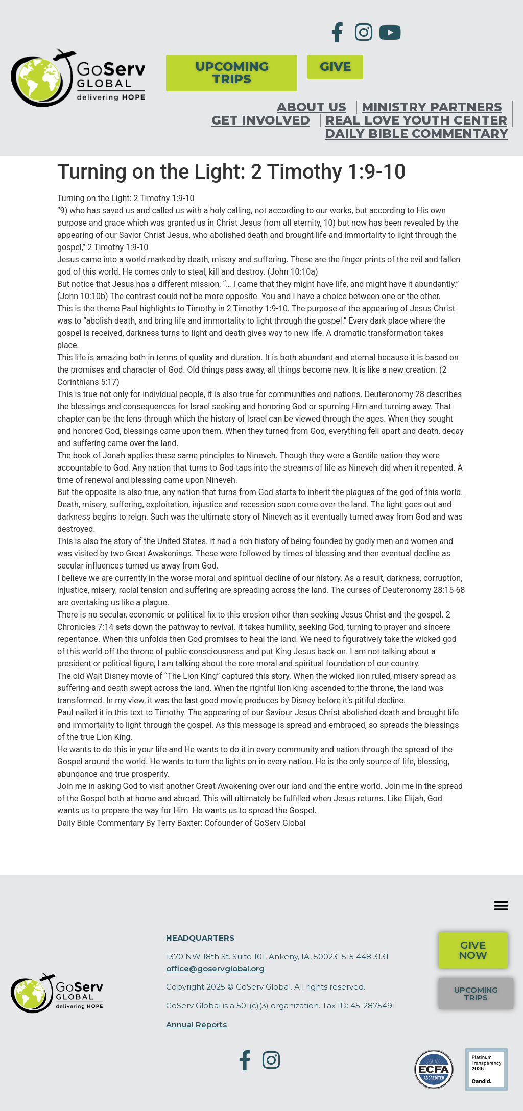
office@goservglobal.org (215, 968)
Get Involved (263, 120)
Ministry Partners (434, 107)
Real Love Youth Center (416, 120)
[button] (501, 905)
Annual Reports (196, 1024)
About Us (314, 107)
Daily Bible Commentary (416, 133)
